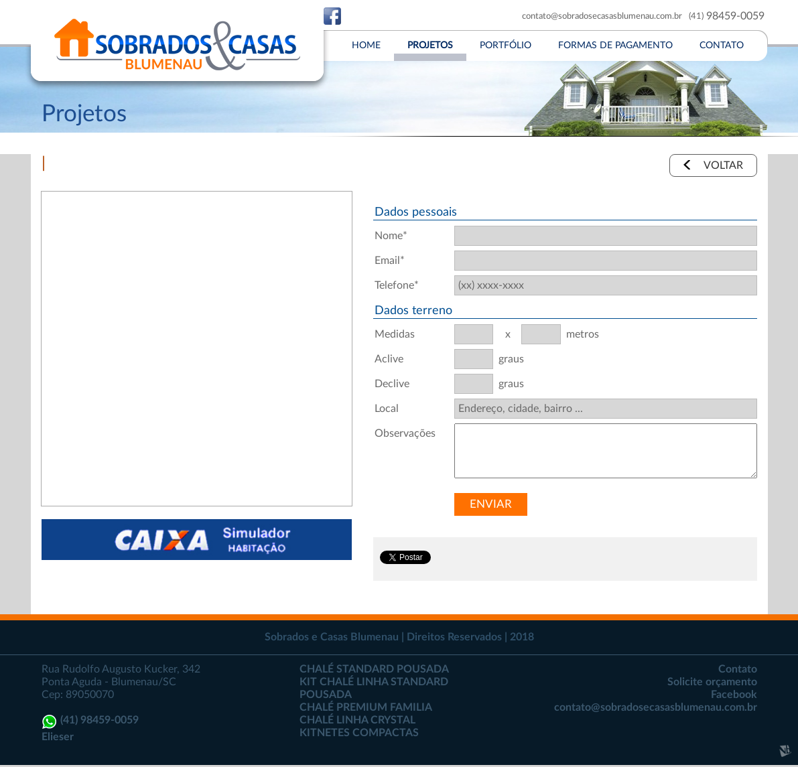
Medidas (395, 334)
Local (387, 408)
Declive (392, 383)
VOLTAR (723, 165)
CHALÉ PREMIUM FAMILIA (366, 707)
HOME (366, 45)
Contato (737, 669)
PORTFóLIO (505, 45)
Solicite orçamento (712, 682)
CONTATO (722, 45)
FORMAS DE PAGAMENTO (615, 45)
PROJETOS (430, 45)
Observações (404, 433)
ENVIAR (491, 504)
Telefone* (397, 285)
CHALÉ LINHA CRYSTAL (357, 720)
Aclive (389, 359)
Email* (390, 260)
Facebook (734, 694)
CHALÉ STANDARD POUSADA (374, 669)
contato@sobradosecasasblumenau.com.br (602, 16)
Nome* (391, 235)
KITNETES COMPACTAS (359, 732)
